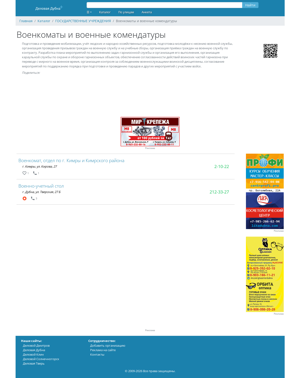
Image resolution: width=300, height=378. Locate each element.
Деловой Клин (33, 354)
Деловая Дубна (34, 350)
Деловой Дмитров (36, 345)
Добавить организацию (107, 345)
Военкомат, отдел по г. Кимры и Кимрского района (71, 160)
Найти (250, 5)
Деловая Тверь (34, 363)
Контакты (97, 354)
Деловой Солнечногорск (41, 359)
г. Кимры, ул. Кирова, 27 (39, 166)
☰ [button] (88, 12)
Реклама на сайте (103, 350)
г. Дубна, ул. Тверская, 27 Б (41, 192)
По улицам (126, 12)
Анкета (147, 12)
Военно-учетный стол (41, 186)
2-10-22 (221, 166)
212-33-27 (219, 192)
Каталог (105, 12)
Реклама (150, 148)
